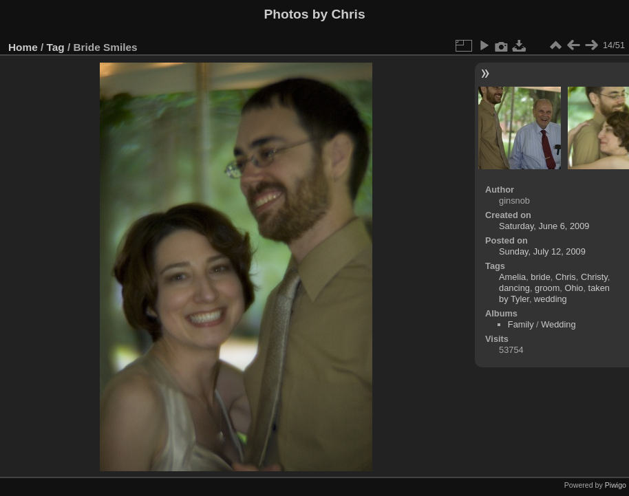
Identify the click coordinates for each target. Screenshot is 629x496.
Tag (56, 47)
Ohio (573, 288)
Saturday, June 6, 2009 (544, 226)
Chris (565, 277)
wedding (550, 299)
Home (23, 47)
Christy (594, 277)
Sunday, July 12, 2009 (542, 251)
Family (521, 324)
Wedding (558, 324)
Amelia (512, 277)
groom (547, 288)
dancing (514, 288)
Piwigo (615, 485)
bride (540, 277)
